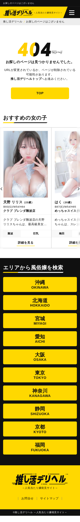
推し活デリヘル (12, 22)
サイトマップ (49, 504)
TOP (40, 94)
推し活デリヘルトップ (26, 79)
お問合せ (27, 504)
